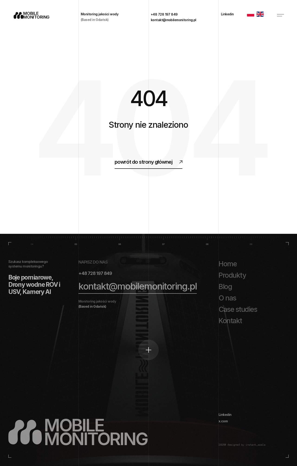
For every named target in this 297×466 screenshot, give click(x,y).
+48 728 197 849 (95, 273)
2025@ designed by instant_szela (242, 444)
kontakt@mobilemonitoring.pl (137, 286)
